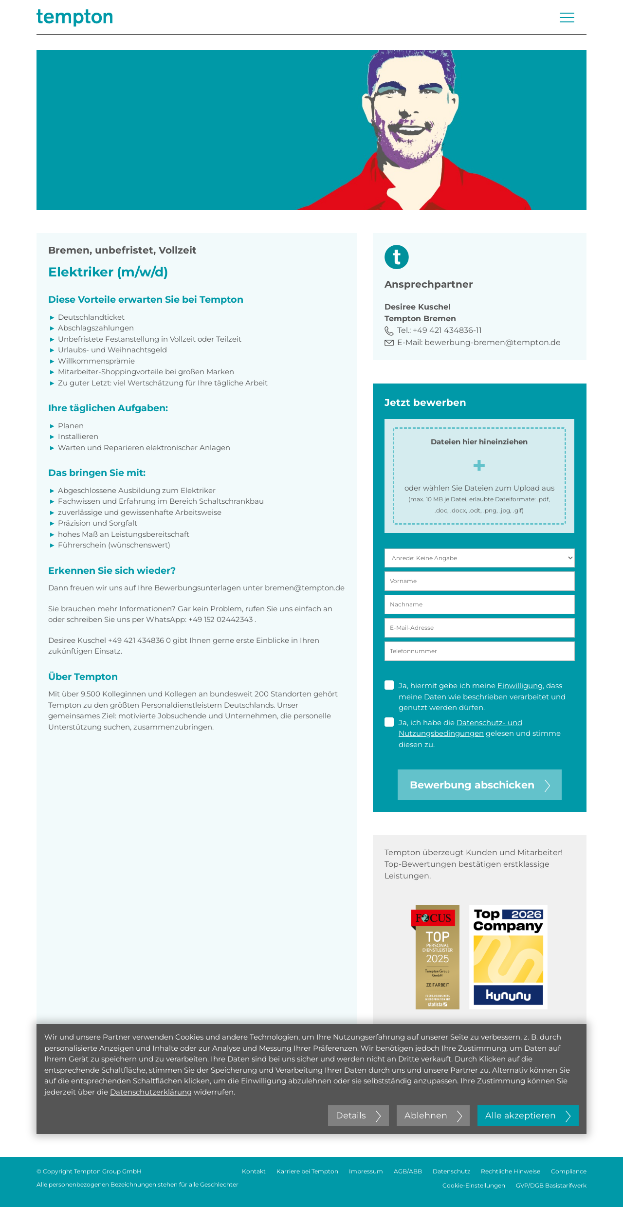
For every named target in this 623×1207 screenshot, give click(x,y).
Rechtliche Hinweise (510, 1171)
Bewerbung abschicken (480, 784)
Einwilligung (520, 685)
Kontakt (254, 1171)
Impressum (366, 1171)
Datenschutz (451, 1171)
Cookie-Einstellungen (473, 1185)
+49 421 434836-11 (447, 330)
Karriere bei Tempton (307, 1171)
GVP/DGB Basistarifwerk (551, 1185)
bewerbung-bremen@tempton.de (492, 342)
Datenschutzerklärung (151, 1092)
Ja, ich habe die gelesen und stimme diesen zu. (473, 733)
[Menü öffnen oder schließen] (567, 17)
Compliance (568, 1171)
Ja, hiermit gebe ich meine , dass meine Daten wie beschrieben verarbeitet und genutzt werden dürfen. (475, 696)
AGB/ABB (408, 1171)
